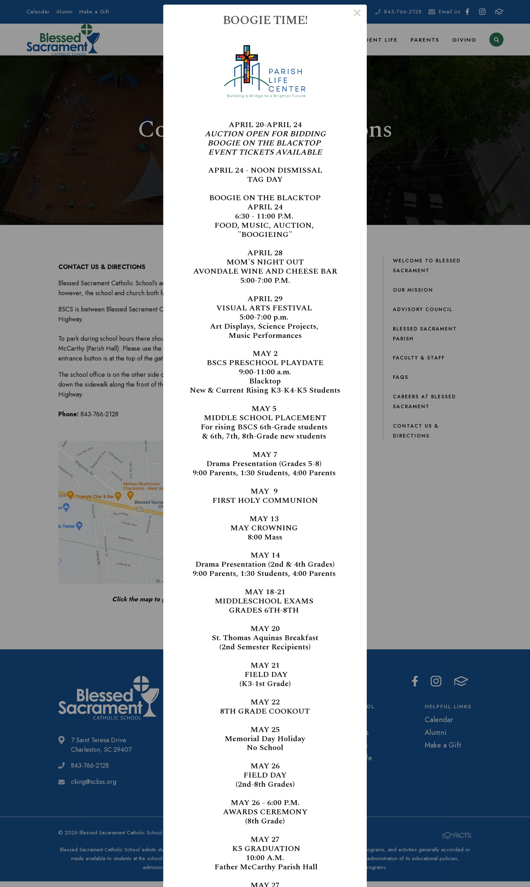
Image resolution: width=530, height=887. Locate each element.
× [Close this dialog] (357, 14)
